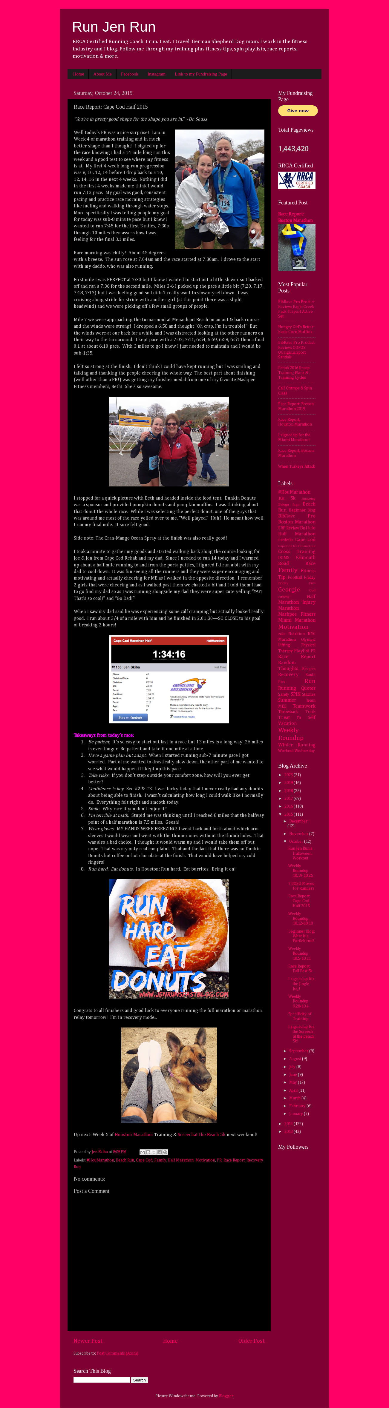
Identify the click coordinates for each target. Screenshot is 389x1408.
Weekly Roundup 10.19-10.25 (300, 871)
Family (160, 1160)
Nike (281, 634)
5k (292, 498)
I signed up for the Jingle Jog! (301, 983)
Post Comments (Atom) (117, 1353)
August (295, 1059)
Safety (283, 694)
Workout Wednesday (296, 751)
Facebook (129, 74)
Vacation (287, 723)
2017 (289, 799)
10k (281, 498)
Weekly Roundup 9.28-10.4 (298, 1001)
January (296, 1114)
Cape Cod (144, 1160)
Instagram (157, 74)
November (299, 834)
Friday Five (297, 583)
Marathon (288, 608)
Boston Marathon (297, 522)
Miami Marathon (297, 620)
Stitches (309, 694)
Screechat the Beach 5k (202, 1135)
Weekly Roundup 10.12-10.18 (300, 918)
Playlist (301, 651)
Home (78, 74)
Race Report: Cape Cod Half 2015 (299, 901)
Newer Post (87, 1341)
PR (219, 1160)
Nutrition (296, 634)
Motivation (205, 1160)
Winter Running (297, 745)
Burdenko (285, 540)
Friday (310, 577)
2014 (289, 1124)
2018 (289, 791)
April (293, 1090)
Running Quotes (297, 688)
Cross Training (297, 551)
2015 (289, 814)
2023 (289, 775)
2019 (289, 783)
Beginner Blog (302, 510)
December (298, 821)
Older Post (251, 1341)
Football (295, 577)
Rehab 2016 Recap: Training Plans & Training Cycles (294, 373)
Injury (309, 602)
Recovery (254, 1160)
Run (77, 1167)
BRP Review (288, 528)
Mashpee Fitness (297, 614)
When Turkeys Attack (296, 466)
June (293, 1075)
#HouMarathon (100, 1160)
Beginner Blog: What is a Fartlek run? (301, 936)
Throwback (288, 712)
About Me (102, 74)
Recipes (309, 669)
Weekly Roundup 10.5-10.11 (299, 953)
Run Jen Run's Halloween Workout (300, 853)
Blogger (226, 1396)
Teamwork (304, 706)
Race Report (234, 1160)
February (298, 1106)
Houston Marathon (134, 1135)
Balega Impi (288, 504)
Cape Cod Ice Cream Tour (297, 546)
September (299, 1051)
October (296, 841)
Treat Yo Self (297, 717)
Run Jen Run (114, 27)
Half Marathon (181, 1160)
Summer (287, 700)
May (293, 1082)
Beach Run (125, 1160)
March (295, 1098)
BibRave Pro (297, 516)
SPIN (296, 694)
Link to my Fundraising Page (201, 74)
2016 (289, 806)
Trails (310, 712)
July (292, 1067)
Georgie (289, 589)
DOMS (283, 558)
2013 (289, 1132)
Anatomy (309, 498)
